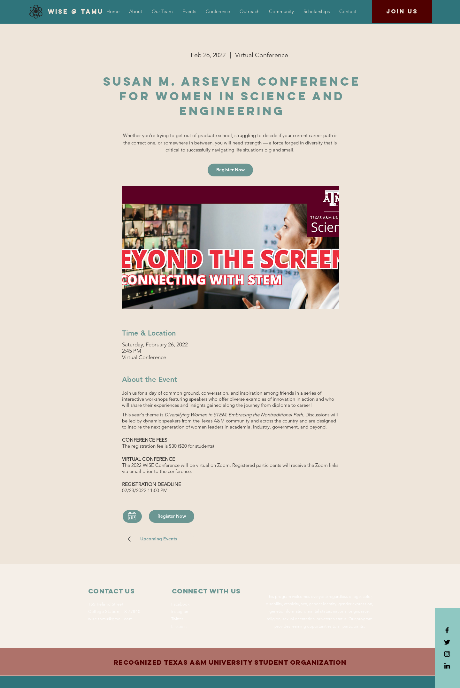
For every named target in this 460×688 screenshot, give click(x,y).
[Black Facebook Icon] (447, 630)
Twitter (177, 618)
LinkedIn (179, 626)
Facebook (180, 604)
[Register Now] (230, 170)
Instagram (180, 611)
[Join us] (402, 11)
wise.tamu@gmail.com (110, 618)
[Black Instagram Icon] (447, 654)
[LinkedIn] (447, 666)
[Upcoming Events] (158, 539)
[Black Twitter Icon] (447, 642)
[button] (218, 11)
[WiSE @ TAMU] (75, 11)
